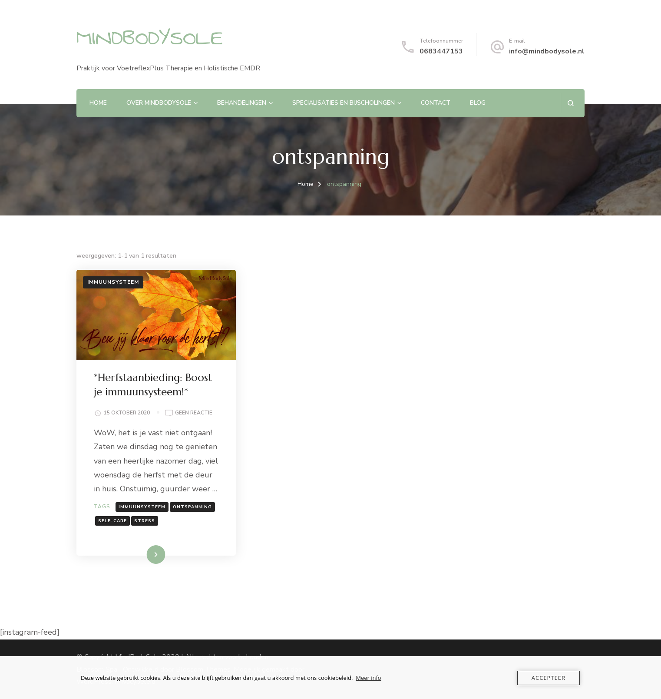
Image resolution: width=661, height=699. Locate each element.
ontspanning (192, 507)
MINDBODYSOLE (149, 38)
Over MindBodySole (158, 103)
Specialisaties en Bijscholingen (343, 103)
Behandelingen (241, 103)
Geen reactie (193, 413)
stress (144, 521)
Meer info (368, 678)
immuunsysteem (142, 507)
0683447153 (441, 51)
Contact (435, 103)
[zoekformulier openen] (570, 103)
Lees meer (142, 554)
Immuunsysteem (113, 281)
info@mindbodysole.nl (547, 51)
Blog (478, 103)
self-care (112, 521)
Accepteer (548, 678)
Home (98, 103)
